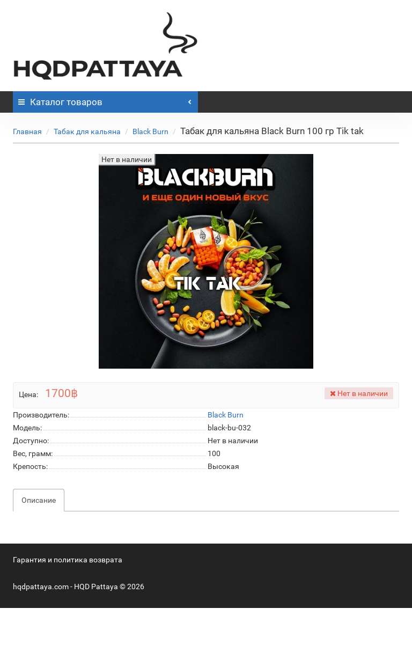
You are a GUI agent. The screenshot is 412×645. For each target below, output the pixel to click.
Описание (38, 500)
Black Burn (150, 131)
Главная (27, 131)
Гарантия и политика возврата (67, 559)
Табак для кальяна (87, 131)
